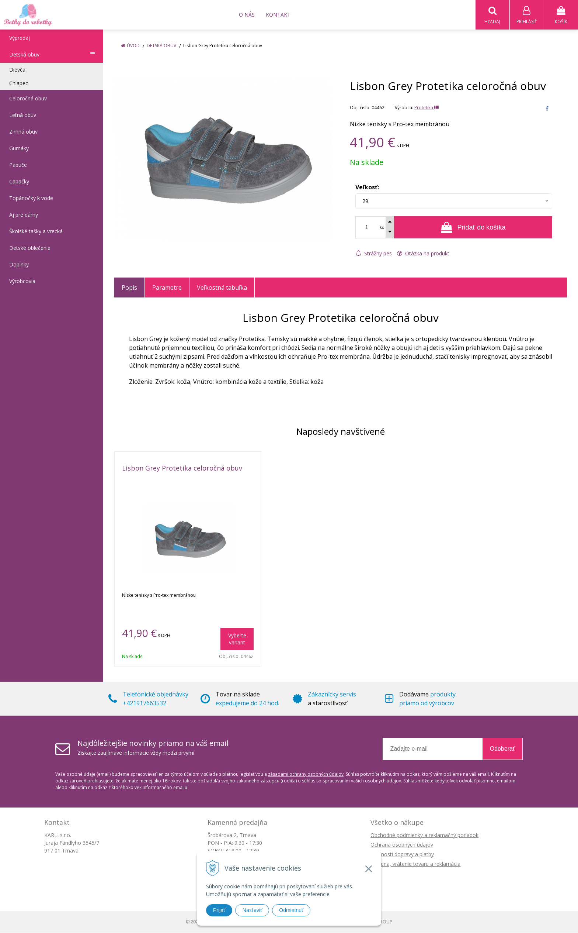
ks (382, 227)
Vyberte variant (237, 639)
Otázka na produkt (423, 253)
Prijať (219, 910)
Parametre (167, 288)
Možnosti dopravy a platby (402, 854)
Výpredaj (19, 38)
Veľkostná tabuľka (222, 288)
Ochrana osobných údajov (401, 844)
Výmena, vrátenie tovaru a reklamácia (415, 864)
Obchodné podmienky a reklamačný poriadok (424, 835)
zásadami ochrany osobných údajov (306, 774)
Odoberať (502, 749)
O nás (247, 14)
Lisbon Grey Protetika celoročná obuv (182, 468)
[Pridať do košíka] (473, 228)
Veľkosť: (367, 187)
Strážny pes (373, 253)
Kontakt (278, 14)
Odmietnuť (291, 910)
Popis (129, 288)
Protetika (426, 108)
